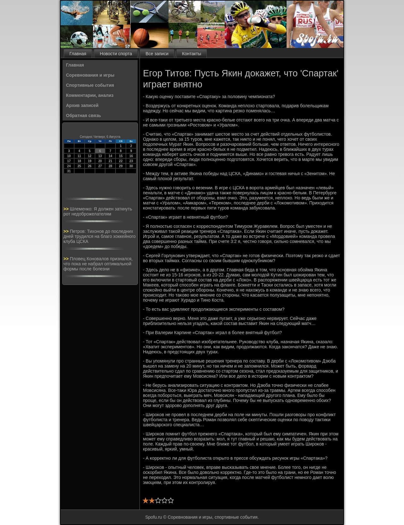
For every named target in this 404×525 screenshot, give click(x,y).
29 (120, 166)
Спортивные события (90, 85)
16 (131, 156)
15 (120, 156)
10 (69, 156)
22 (120, 161)
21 (110, 161)
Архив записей (82, 105)
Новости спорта (116, 53)
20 (100, 161)
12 (90, 156)
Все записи (157, 53)
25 (79, 166)
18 (79, 161)
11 (79, 156)
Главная (77, 53)
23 (131, 161)
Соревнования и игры (90, 75)
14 (110, 156)
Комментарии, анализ (90, 95)
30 (131, 166)
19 (90, 161)
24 (69, 166)
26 (90, 166)
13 (100, 156)
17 (69, 161)
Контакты (191, 53)
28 (110, 166)
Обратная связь (83, 115)
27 (100, 166)
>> (66, 208)
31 (69, 171)
